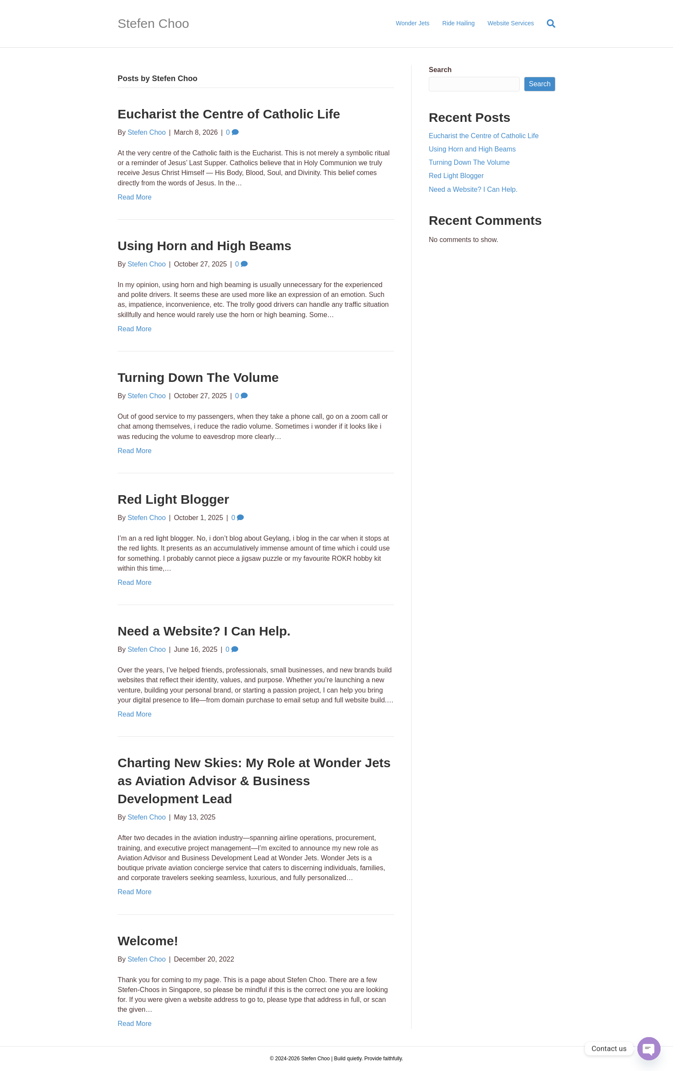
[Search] (547, 23)
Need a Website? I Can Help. (204, 631)
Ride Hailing (459, 23)
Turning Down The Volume (198, 377)
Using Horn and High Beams (204, 246)
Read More (135, 197)
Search (440, 69)
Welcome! (148, 941)
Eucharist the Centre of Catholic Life (229, 114)
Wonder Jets (412, 23)
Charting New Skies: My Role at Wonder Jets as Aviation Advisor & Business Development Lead (254, 781)
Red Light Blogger (173, 499)
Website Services (511, 23)
